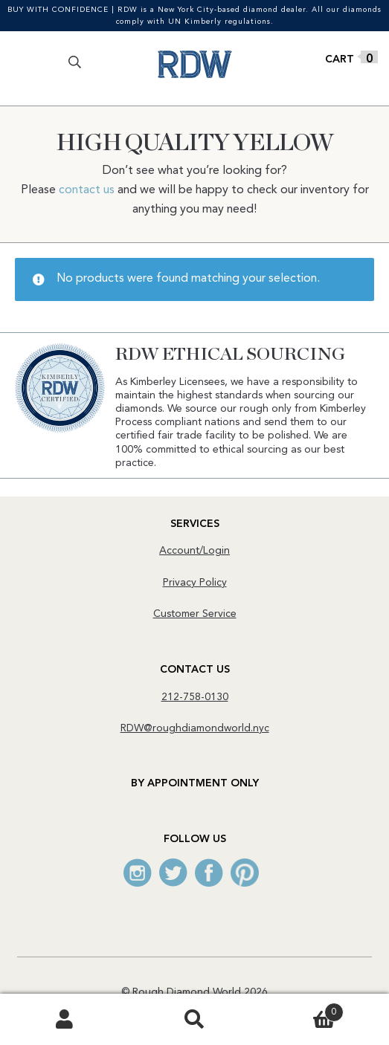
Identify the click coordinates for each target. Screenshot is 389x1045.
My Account (64, 1019)
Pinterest (245, 872)
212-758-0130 (194, 697)
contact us (87, 190)
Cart (302, 1009)
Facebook (209, 872)
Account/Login (194, 551)
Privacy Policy (195, 583)
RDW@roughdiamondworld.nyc (194, 728)
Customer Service (195, 614)
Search (194, 1019)
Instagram (137, 872)
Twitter (173, 872)
